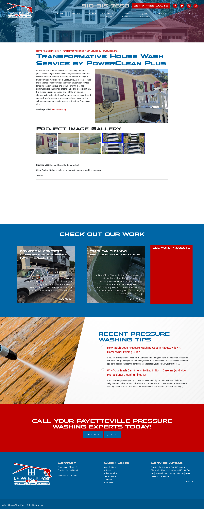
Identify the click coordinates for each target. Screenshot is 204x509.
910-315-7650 (105, 5)
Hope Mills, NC (161, 473)
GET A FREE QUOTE (151, 5)
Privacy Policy (110, 473)
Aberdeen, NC (167, 470)
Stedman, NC (166, 476)
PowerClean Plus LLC (18, 505)
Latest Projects (52, 51)
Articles (107, 470)
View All (189, 481)
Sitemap (108, 479)
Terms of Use (110, 476)
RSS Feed (108, 482)
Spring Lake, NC (176, 473)
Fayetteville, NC (158, 467)
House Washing (59, 109)
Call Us (112, 434)
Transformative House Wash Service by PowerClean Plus (90, 51)
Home (39, 51)
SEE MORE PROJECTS (171, 247)
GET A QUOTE (93, 434)
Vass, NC (178, 470)
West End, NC (172, 467)
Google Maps (110, 467)
